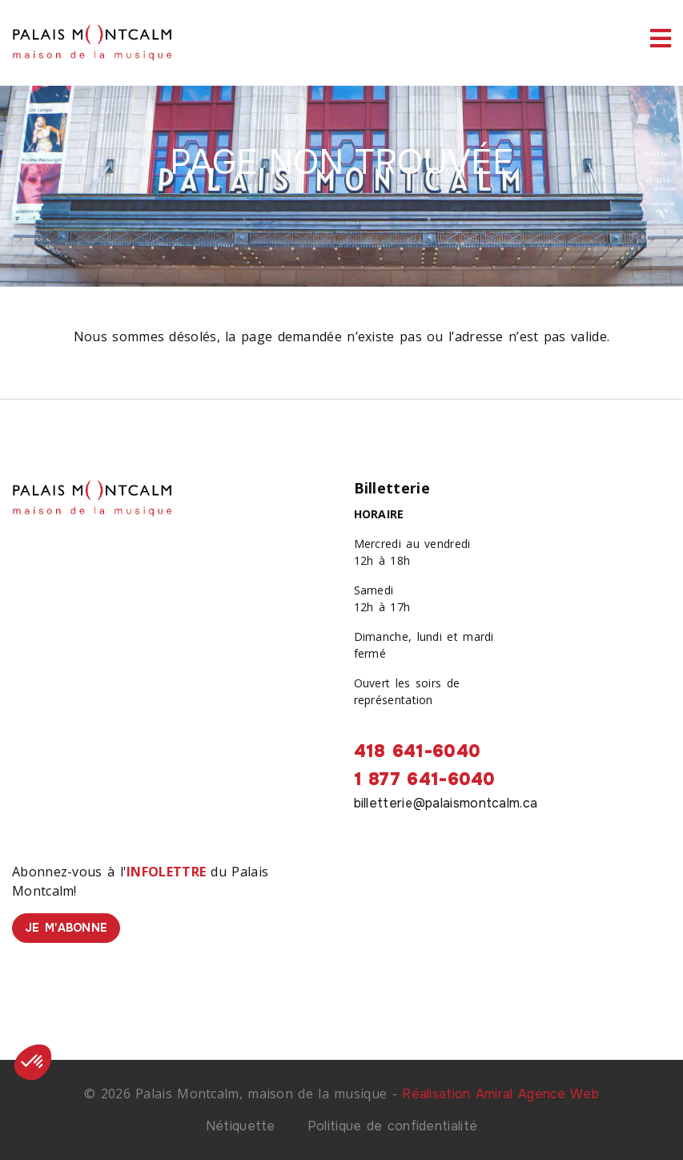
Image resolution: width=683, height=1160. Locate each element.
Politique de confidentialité (392, 1126)
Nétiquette (240, 1126)
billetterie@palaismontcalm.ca (446, 803)
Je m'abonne (66, 927)
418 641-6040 (417, 751)
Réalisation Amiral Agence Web (500, 1093)
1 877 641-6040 (425, 779)
